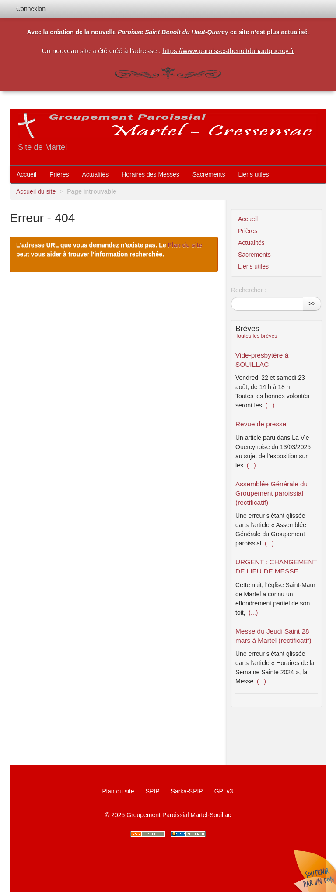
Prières (59, 174)
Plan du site (185, 244)
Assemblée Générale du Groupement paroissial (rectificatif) (271, 493)
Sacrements (208, 174)
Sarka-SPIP (187, 791)
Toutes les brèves (256, 336)
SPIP (153, 791)
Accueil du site (36, 191)
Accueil (26, 174)
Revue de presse (260, 424)
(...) (269, 405)
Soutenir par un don (314, 870)
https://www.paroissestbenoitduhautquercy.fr (228, 50)
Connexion (31, 8)
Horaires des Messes (150, 174)
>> (311, 303)
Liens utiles (253, 174)
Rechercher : (248, 290)
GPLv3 (223, 791)
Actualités (95, 174)
